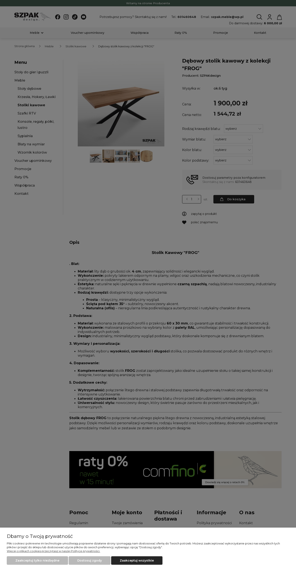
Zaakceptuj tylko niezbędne (37, 560)
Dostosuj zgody (89, 560)
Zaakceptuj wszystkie (137, 560)
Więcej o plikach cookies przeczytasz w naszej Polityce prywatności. (53, 551)
